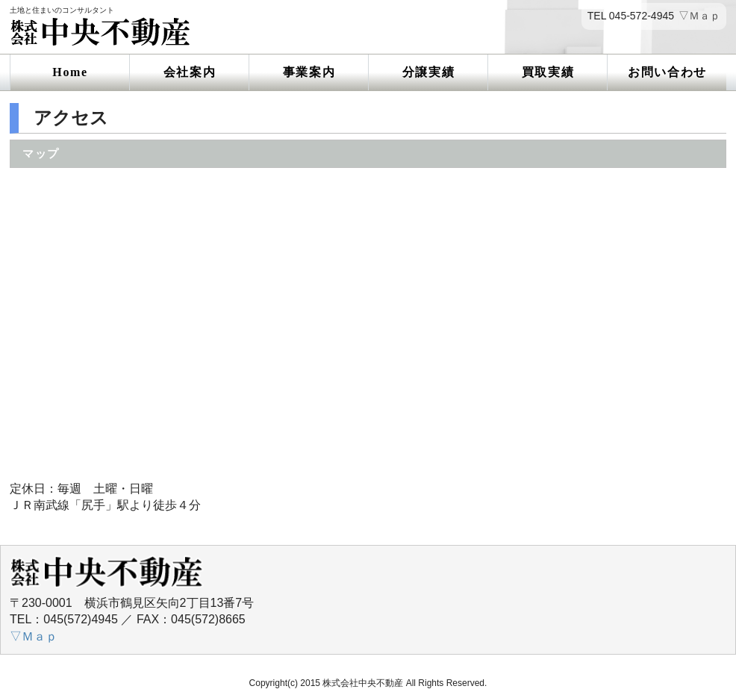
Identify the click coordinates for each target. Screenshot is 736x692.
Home (69, 72)
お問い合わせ (667, 72)
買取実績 (548, 72)
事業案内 (309, 72)
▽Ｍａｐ (699, 16)
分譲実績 (428, 72)
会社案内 (189, 72)
